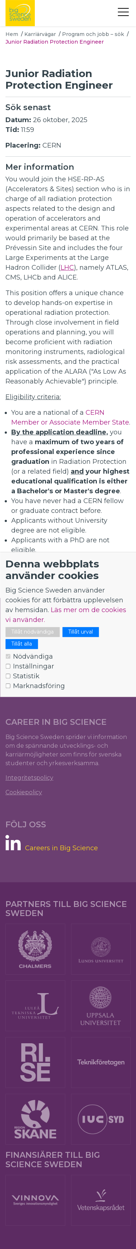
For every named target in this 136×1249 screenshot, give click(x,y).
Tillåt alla (21, 644)
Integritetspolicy (29, 777)
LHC (67, 268)
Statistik (26, 676)
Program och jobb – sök (93, 34)
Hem (11, 34)
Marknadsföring (39, 686)
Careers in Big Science (61, 848)
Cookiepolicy (23, 792)
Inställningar (33, 667)
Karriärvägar (40, 34)
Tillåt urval (80, 632)
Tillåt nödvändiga (32, 632)
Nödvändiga (33, 657)
